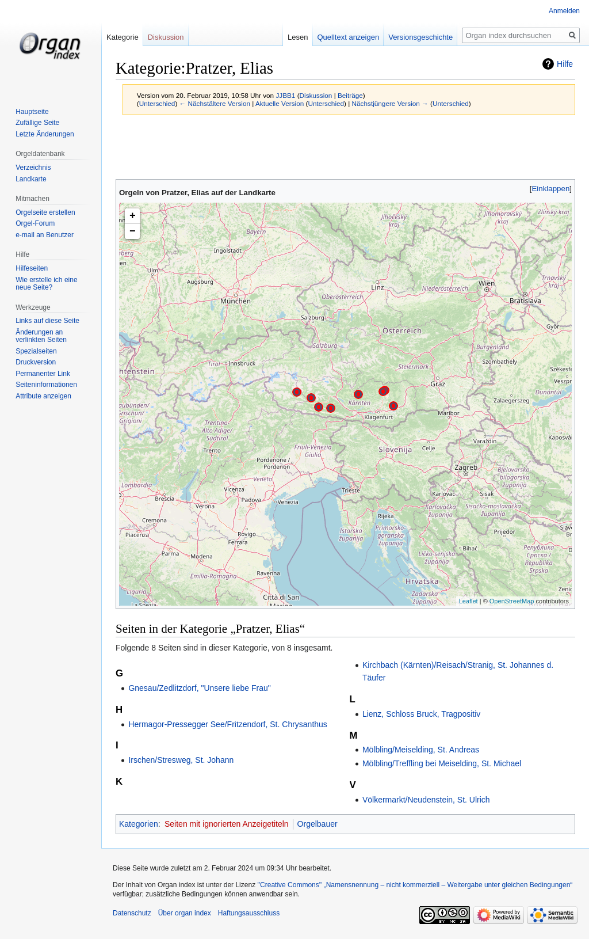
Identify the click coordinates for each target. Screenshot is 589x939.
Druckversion (36, 362)
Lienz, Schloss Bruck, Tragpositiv (421, 713)
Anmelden (564, 11)
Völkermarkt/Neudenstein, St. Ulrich (426, 799)
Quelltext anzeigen (349, 37)
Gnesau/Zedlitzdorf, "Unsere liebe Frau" (199, 688)
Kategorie (122, 37)
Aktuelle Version (279, 103)
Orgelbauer (317, 823)
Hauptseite (32, 112)
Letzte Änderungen (45, 134)
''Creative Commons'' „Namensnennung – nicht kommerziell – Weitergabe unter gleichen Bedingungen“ (414, 885)
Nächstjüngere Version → (390, 103)
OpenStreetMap (511, 601)
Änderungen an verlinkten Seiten (41, 336)
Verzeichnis (33, 168)
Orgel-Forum (35, 223)
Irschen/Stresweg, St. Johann (181, 760)
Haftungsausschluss (249, 913)
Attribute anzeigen (43, 396)
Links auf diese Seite (47, 321)
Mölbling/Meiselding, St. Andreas (420, 749)
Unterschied (157, 103)
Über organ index (184, 913)
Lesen (298, 37)
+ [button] (132, 216)
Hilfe (565, 64)
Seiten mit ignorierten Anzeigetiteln (227, 823)
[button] (551, 189)
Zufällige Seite (37, 123)
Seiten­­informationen (46, 385)
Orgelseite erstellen (45, 212)
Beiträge (350, 95)
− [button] (132, 231)
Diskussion (316, 95)
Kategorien (138, 823)
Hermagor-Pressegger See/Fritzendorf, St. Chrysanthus (227, 724)
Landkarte (31, 179)
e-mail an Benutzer (45, 235)
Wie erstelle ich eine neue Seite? (46, 284)
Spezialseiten (36, 351)
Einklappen (551, 188)
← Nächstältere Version (214, 103)
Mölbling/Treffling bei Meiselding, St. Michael (441, 763)
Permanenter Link (43, 374)
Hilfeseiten (32, 268)
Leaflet (468, 601)
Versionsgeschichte (420, 37)
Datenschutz (132, 913)
